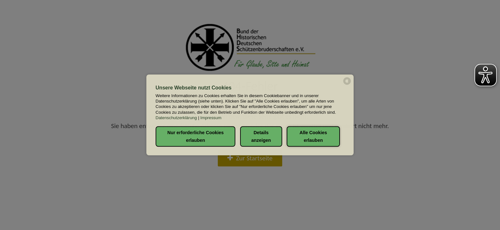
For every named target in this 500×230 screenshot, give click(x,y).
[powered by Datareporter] (347, 84)
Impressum (210, 117)
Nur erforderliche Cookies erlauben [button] (195, 136)
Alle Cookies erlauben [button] (313, 136)
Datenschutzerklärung (176, 117)
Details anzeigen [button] (261, 136)
